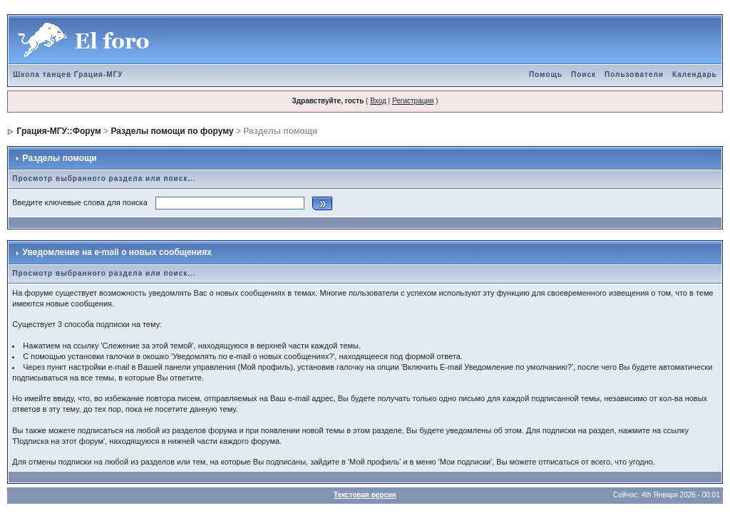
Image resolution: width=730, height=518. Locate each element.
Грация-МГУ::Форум (59, 131)
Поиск (583, 74)
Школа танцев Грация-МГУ (68, 74)
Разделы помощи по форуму (171, 131)
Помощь (545, 74)
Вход (378, 101)
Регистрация (412, 101)
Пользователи (634, 74)
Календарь (694, 74)
